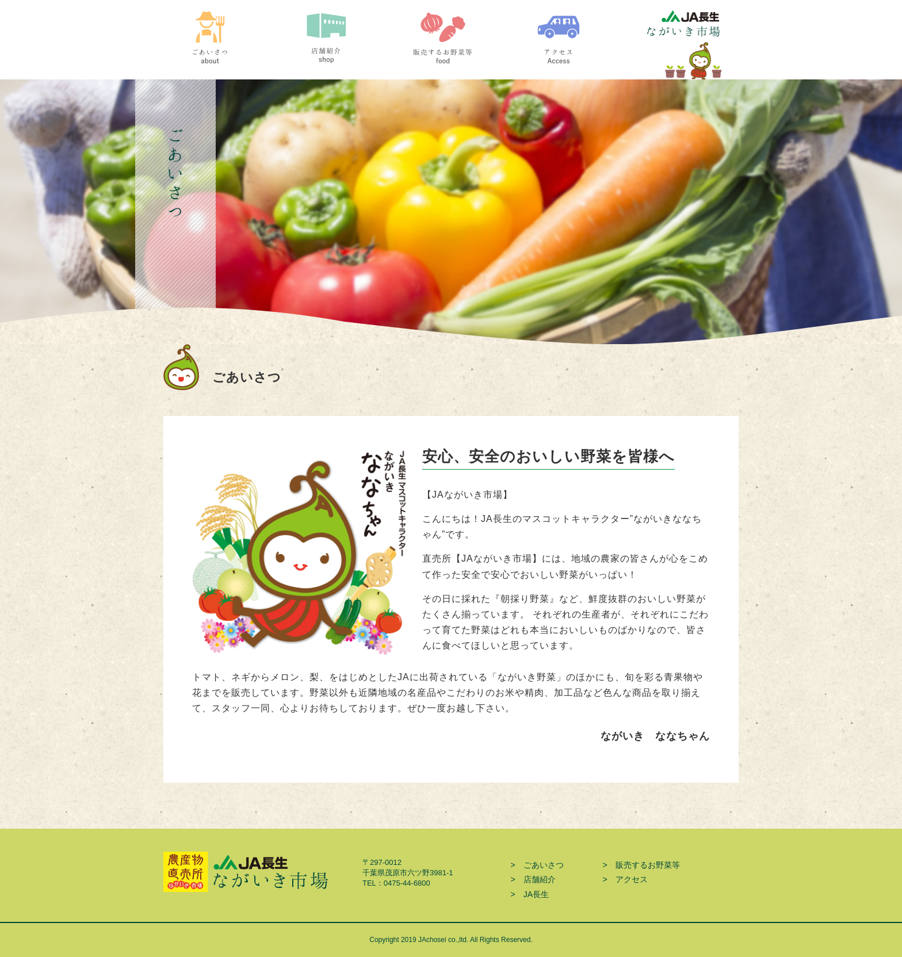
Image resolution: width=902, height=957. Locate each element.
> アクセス (624, 879)
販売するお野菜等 (453, 45)
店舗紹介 (337, 45)
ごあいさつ (221, 45)
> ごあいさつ (536, 865)
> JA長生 (529, 894)
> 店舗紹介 (532, 879)
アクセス (569, 45)
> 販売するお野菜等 (640, 865)
